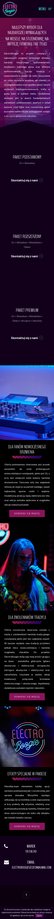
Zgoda (39, 916)
